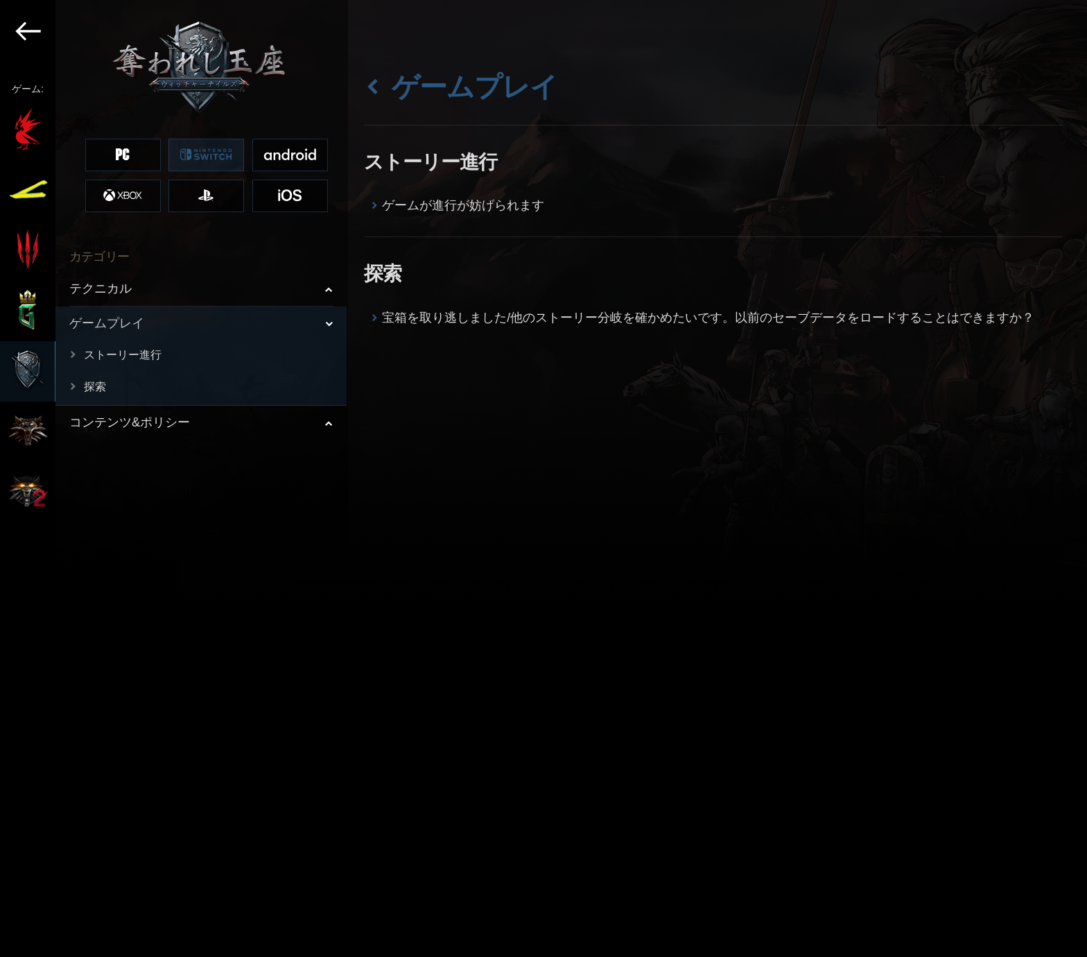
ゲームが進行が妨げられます (463, 205)
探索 (95, 387)
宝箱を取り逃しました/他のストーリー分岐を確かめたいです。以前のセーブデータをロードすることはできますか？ (708, 318)
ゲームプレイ (106, 323)
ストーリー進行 (123, 355)
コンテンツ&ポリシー (129, 422)
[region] (174, 478)
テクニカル (100, 288)
